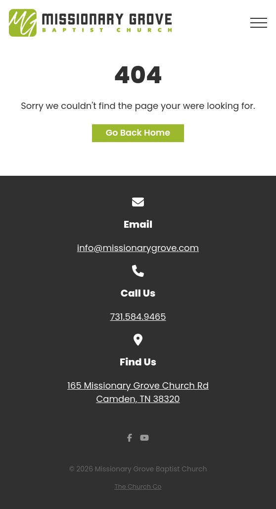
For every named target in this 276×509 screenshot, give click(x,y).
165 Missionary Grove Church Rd (138, 392)
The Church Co (138, 486)
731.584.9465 (138, 316)
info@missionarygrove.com (138, 248)
